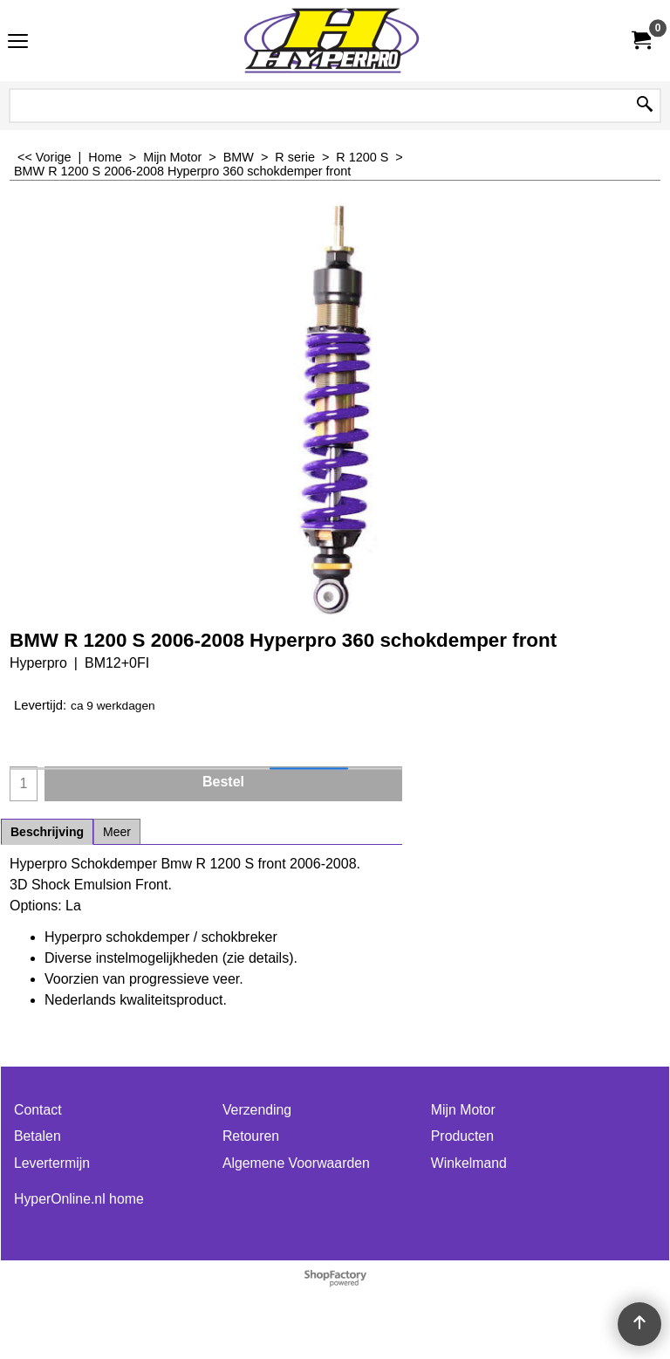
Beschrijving (47, 832)
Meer (117, 832)
